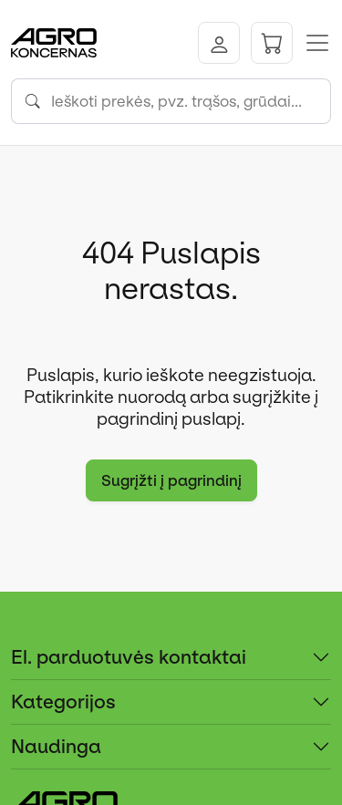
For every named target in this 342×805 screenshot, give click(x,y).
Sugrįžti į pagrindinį (171, 480)
